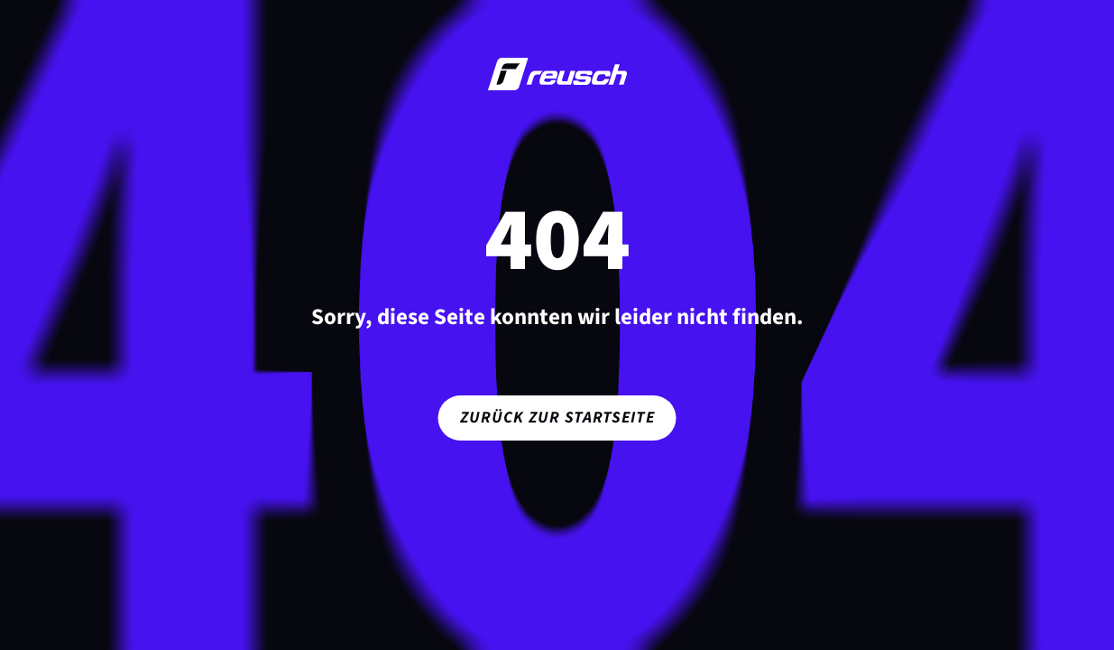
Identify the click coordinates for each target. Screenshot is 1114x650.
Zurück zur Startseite (557, 417)
